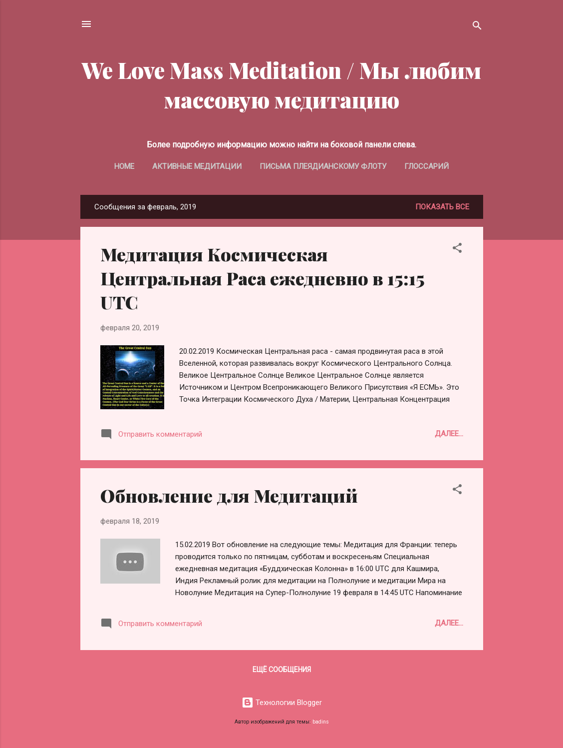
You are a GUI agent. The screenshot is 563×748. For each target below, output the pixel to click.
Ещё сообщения (282, 670)
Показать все (442, 206)
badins (320, 722)
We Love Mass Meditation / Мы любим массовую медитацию (281, 84)
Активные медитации (197, 166)
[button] (457, 249)
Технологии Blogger (282, 702)
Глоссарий (426, 166)
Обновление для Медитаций (229, 495)
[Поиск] (477, 27)
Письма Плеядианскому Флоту (323, 166)
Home (124, 166)
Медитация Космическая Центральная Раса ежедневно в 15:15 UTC (262, 278)
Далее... (449, 433)
